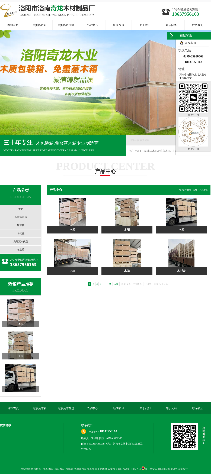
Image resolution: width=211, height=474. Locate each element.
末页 (116, 284)
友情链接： (7, 425)
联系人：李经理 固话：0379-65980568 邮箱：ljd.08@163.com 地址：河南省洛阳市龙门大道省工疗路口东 (112, 443)
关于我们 (145, 25)
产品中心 (92, 25)
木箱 (20, 209)
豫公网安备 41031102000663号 (159, 469)
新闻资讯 (118, 25)
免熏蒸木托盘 (65, 25)
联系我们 (197, 25)
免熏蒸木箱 (39, 25)
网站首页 (13, 25)
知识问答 (171, 25)
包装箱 (20, 249)
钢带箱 (20, 225)
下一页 (107, 284)
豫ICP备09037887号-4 (129, 469)
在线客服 (190, 42)
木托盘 (20, 233)
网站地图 (26, 469)
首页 (195, 190)
